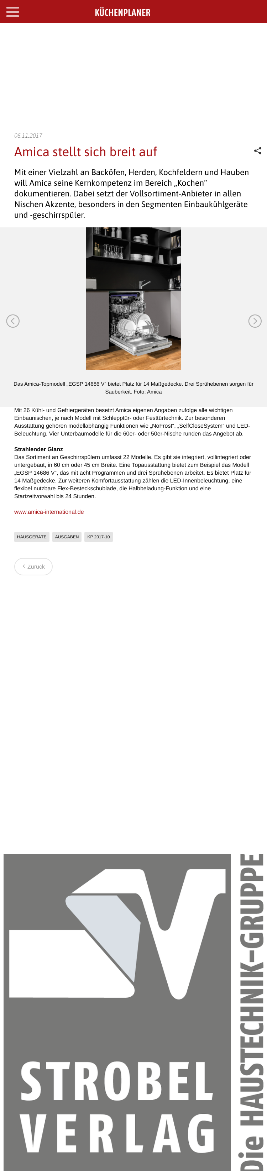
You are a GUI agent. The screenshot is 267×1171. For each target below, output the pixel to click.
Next (254, 320)
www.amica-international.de (49, 512)
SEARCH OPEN (255, 34)
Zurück (32, 567)
